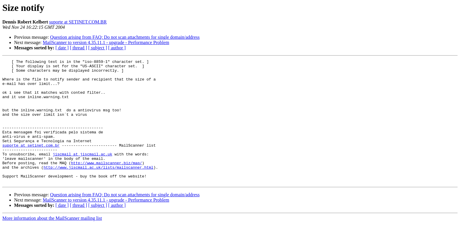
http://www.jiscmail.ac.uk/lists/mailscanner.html (98, 189)
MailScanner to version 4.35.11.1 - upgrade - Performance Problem (106, 42)
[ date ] (62, 47)
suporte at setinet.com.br (31, 162)
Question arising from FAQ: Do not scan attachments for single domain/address (125, 37)
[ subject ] (97, 47)
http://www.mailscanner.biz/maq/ (106, 184)
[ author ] (117, 47)
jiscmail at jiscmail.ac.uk (82, 173)
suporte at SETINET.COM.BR (78, 21)
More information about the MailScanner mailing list (52, 242)
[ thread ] (78, 47)
